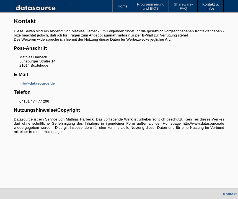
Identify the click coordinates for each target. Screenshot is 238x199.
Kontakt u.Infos (210, 6)
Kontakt (230, 194)
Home (123, 6)
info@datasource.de (37, 83)
